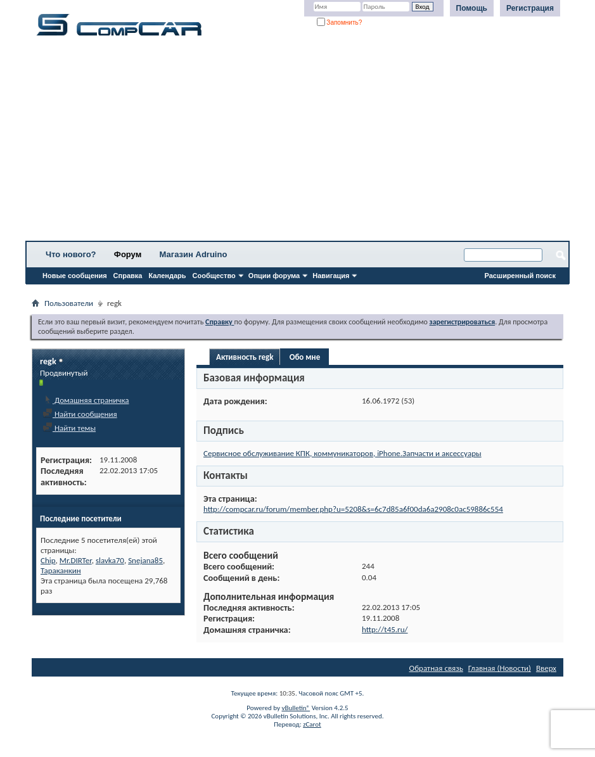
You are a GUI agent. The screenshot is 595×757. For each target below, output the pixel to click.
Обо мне (305, 357)
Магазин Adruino (193, 254)
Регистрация (530, 8)
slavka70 (110, 560)
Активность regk (244, 357)
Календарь (167, 275)
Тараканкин (61, 570)
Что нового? (71, 254)
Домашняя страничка (85, 400)
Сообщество (214, 275)
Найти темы (69, 428)
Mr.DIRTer (76, 560)
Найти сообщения (79, 414)
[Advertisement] (297, 142)
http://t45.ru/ (385, 629)
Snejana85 (145, 560)
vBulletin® (295, 708)
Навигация (330, 275)
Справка (128, 275)
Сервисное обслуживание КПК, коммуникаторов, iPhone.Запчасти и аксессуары (342, 453)
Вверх (546, 668)
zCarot (312, 724)
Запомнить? (339, 22)
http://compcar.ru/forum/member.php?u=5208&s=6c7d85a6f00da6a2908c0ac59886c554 (353, 509)
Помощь (471, 8)
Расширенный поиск (520, 275)
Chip (48, 560)
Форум (127, 254)
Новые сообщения (74, 275)
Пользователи (68, 303)
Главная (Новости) (499, 668)
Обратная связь (436, 668)
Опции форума (274, 275)
